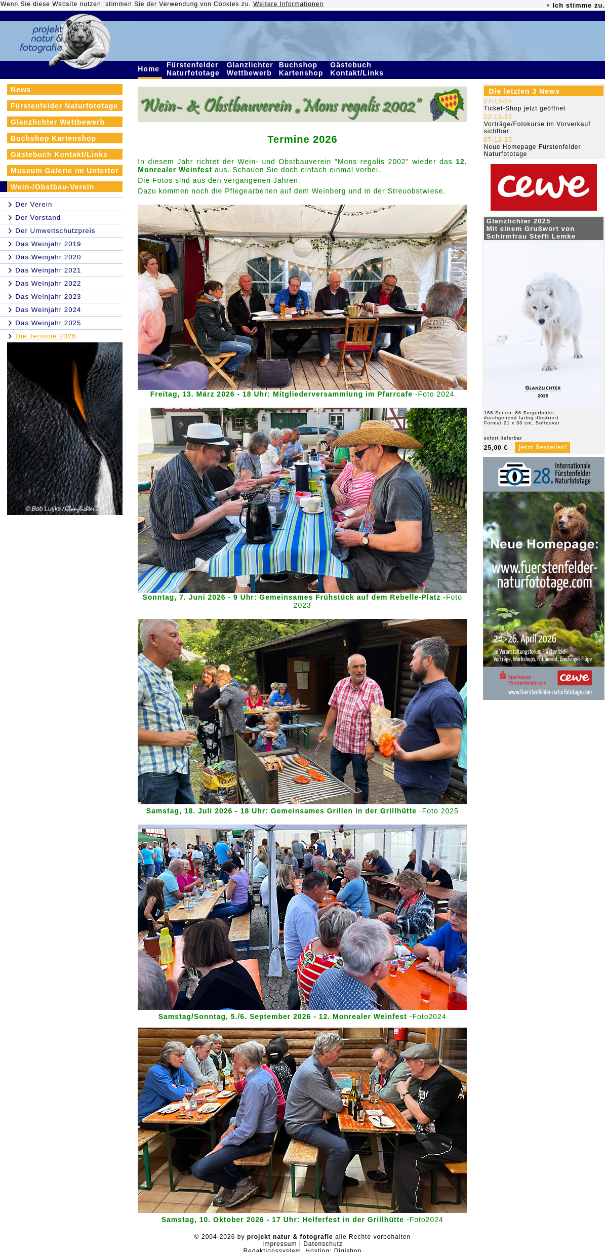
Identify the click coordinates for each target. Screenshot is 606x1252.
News (21, 90)
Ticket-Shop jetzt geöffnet (524, 108)
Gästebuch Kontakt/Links (358, 69)
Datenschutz (323, 1243)
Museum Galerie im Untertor (65, 171)
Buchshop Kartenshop (302, 69)
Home (150, 69)
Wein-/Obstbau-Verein (52, 187)
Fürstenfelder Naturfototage (194, 69)
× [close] (548, 5)
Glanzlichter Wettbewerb (250, 69)
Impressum (279, 1243)
